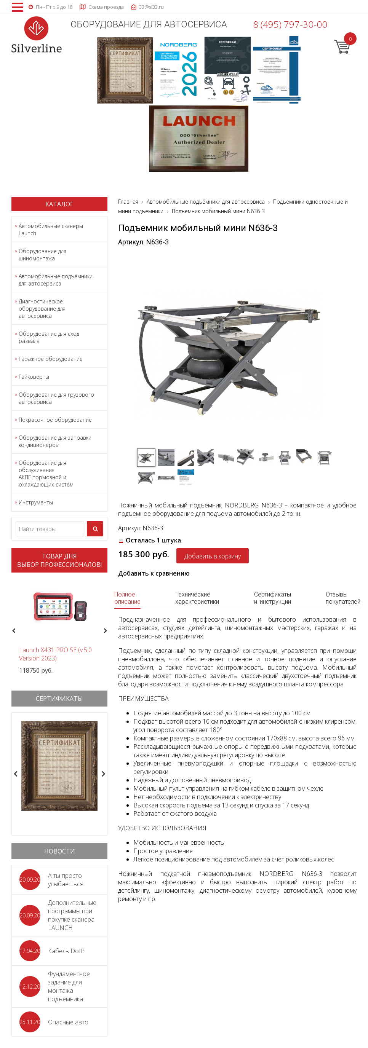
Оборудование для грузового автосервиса (56, 398)
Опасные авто (68, 1022)
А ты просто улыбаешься (65, 879)
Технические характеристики (197, 598)
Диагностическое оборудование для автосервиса (42, 308)
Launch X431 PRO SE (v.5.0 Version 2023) (55, 654)
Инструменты (36, 502)
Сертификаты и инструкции (272, 598)
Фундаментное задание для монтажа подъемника (69, 986)
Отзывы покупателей (343, 598)
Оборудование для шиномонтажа (42, 254)
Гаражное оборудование (51, 358)
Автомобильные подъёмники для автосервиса (56, 280)
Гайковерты (34, 376)
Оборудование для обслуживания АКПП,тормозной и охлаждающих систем (46, 473)
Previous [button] (13, 631)
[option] (59, 626)
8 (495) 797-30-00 (290, 24)
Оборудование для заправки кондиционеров (55, 441)
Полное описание (127, 598)
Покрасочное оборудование (55, 419)
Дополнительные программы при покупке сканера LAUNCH (72, 915)
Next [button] (108, 631)
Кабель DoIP (66, 951)
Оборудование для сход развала (49, 337)
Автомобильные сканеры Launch (51, 229)
